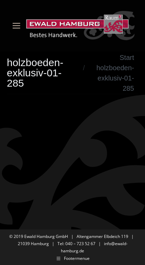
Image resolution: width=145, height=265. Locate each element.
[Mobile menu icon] (16, 26)
